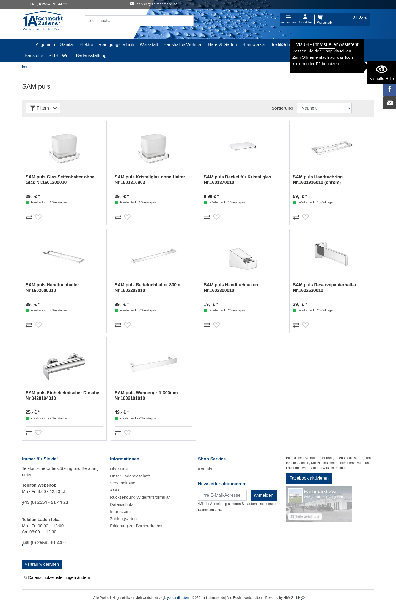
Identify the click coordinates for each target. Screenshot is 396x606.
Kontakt (205, 469)
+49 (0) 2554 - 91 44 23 (45, 502)
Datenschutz (121, 504)
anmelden (263, 495)
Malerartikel (313, 44)
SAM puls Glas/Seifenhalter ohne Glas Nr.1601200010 (60, 180)
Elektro (86, 44)
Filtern (43, 108)
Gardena (339, 44)
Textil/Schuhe (284, 44)
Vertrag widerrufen (42, 564)
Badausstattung (91, 55)
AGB (114, 490)
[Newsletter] (222, 495)
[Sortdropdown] (324, 108)
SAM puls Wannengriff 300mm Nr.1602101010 (146, 395)
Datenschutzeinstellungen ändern (57, 577)
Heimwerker (254, 44)
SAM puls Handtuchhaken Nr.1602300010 (231, 288)
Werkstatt (149, 44)
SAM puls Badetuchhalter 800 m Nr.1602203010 (148, 288)
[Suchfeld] (133, 20)
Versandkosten (124, 483)
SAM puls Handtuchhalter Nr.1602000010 (52, 288)
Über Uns (119, 469)
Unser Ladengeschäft (130, 476)
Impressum (120, 511)
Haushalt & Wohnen (183, 44)
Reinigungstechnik (116, 44)
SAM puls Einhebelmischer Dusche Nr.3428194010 (62, 395)
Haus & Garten (222, 44)
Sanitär (67, 44)
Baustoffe (34, 55)
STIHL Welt (59, 55)
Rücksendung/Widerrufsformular (140, 497)
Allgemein (45, 44)
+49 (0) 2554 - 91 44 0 (44, 542)
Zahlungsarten (123, 518)
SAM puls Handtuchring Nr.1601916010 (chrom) (318, 180)
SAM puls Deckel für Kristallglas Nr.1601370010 (237, 180)
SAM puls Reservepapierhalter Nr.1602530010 (324, 288)
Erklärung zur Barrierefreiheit (136, 525)
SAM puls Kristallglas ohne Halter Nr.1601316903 (150, 180)
